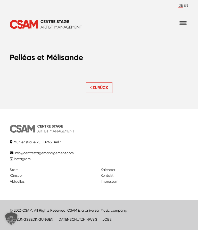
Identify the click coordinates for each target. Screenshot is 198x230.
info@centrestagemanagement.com (44, 153)
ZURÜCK (99, 87)
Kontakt (107, 175)
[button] (11, 218)
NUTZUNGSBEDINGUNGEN (31, 219)
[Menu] (183, 23)
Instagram (20, 159)
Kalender (108, 170)
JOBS (107, 219)
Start (14, 170)
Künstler (16, 175)
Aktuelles (17, 181)
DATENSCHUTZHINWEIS (78, 219)
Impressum (109, 181)
